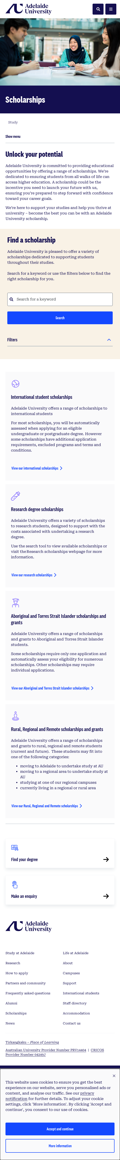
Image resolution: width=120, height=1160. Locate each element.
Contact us (71, 1023)
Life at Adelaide (75, 953)
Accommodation (76, 1013)
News (10, 1023)
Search (60, 317)
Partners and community (25, 983)
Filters (12, 340)
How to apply (16, 973)
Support (69, 983)
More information (60, 1145)
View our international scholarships (34, 468)
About (68, 963)
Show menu (12, 136)
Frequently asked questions (27, 993)
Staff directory (75, 1003)
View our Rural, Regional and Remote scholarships (44, 805)
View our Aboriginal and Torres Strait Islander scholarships (50, 688)
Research (12, 963)
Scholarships (16, 1013)
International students (81, 993)
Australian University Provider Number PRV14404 (45, 1050)
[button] (114, 1076)
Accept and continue (60, 1128)
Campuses (71, 973)
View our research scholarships (31, 574)
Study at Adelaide (19, 953)
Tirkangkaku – (32, 1042)
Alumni (11, 1003)
